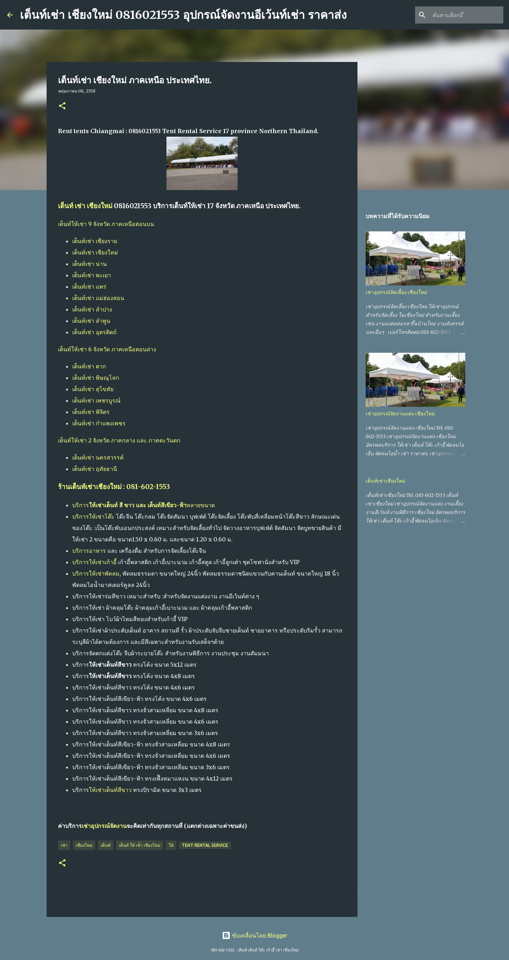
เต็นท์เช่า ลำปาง (92, 309)
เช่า (64, 845)
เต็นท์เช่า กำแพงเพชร (99, 423)
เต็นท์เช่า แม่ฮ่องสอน (98, 297)
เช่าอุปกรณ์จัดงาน (104, 825)
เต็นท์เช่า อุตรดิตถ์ (94, 332)
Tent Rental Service (205, 845)
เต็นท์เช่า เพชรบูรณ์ (96, 400)
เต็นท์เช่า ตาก (89, 366)
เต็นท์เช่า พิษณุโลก (95, 377)
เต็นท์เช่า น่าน (89, 263)
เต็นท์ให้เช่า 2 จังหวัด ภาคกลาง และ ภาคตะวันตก (119, 440)
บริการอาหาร (89, 550)
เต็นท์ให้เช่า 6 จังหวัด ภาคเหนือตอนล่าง (107, 349)
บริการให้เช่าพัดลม (96, 573)
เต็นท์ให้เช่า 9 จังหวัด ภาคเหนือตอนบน (106, 223)
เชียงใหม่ (84, 845)
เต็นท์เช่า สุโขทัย (92, 389)
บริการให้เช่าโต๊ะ (93, 516)
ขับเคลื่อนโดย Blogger (254, 935)
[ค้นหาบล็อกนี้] (466, 14)
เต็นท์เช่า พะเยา (91, 275)
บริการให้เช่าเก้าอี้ (94, 562)
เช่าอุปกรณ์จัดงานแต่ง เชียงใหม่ (400, 413)
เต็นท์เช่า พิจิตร (91, 411)
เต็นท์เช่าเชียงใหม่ (385, 481)
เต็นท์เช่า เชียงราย (94, 241)
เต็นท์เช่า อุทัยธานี (94, 468)
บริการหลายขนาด (143, 505)
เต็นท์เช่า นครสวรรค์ (98, 457)
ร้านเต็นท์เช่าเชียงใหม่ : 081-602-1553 (114, 487)
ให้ (171, 845)
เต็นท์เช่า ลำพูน (91, 320)
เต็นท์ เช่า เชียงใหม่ (85, 206)
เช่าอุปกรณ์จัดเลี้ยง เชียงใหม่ (396, 292)
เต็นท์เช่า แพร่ (89, 286)
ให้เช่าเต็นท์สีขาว (110, 789)
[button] (62, 106)
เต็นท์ (106, 845)
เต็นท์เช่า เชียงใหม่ (95, 252)
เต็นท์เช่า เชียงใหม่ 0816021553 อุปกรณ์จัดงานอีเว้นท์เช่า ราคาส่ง (183, 15)
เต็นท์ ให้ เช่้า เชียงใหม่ (139, 845)
